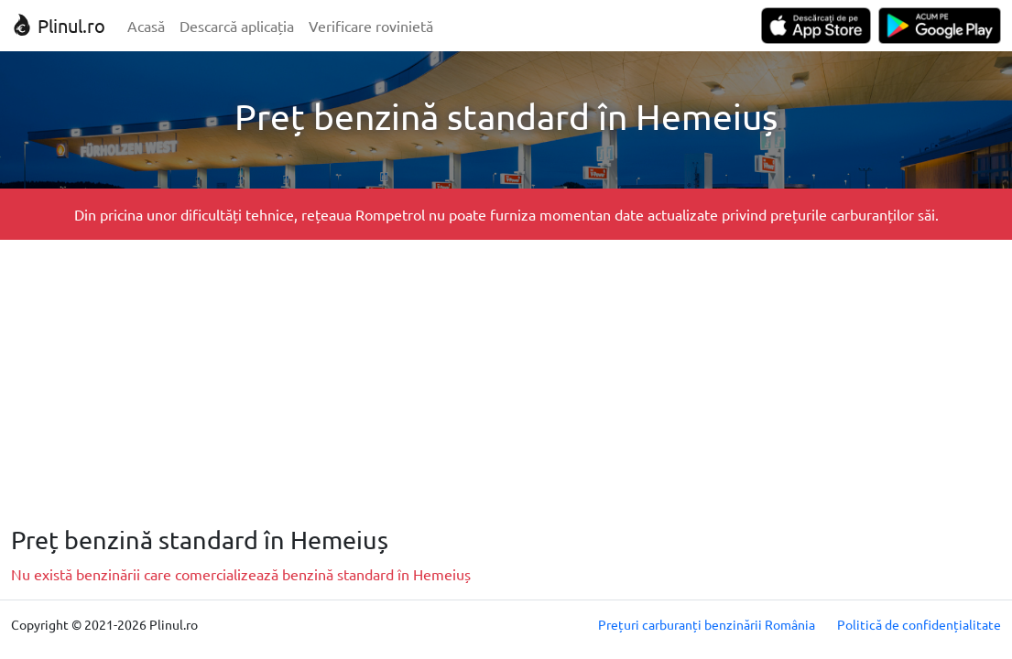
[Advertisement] (506, 382)
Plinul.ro (58, 25)
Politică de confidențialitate (919, 624)
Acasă (146, 25)
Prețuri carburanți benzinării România (706, 624)
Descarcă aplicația (237, 25)
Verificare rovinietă (371, 25)
